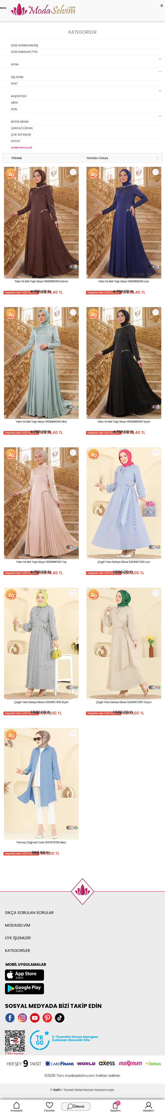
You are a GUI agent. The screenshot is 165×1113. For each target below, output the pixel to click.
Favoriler (49, 1106)
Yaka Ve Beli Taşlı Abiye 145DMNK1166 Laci (123, 281)
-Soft (55, 1090)
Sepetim (115, 1106)
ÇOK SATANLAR (21, 135)
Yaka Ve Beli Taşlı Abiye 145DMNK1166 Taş (41, 562)
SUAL (14, 109)
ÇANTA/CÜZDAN (22, 128)
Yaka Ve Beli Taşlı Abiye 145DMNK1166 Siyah (123, 422)
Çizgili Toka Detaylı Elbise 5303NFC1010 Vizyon (124, 702)
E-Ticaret (67, 1090)
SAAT (14, 84)
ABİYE (14, 103)
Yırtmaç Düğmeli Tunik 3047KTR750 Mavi (41, 842)
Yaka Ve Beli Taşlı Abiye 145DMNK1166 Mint (41, 422)
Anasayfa (17, 1106)
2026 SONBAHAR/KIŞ (24, 45)
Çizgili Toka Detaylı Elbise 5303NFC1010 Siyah (41, 702)
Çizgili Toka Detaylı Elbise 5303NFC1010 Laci (123, 562)
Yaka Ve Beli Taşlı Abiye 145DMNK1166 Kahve (41, 281)
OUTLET (15, 141)
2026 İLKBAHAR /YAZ (24, 52)
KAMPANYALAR (21, 147)
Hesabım (148, 1106)
